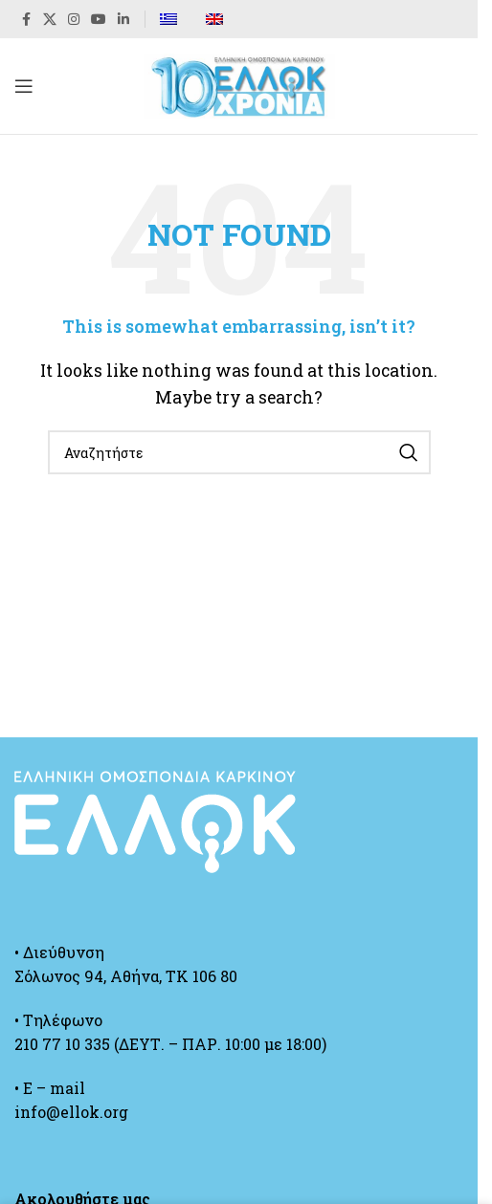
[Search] (239, 452)
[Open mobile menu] (24, 86)
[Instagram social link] (73, 20)
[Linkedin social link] (123, 20)
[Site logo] (239, 84)
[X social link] (49, 20)
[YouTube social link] (98, 20)
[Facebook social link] (25, 20)
